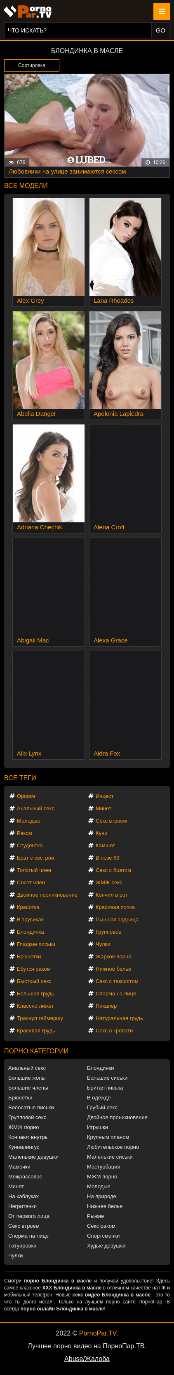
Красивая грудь (36, 1030)
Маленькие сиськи (110, 1157)
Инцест (105, 796)
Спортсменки (103, 1236)
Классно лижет (35, 1006)
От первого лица (28, 1216)
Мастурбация (103, 1167)
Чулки (103, 944)
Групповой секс (27, 1117)
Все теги (20, 777)
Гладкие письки (36, 944)
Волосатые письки (31, 1107)
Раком (24, 833)
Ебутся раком (34, 969)
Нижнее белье (113, 969)
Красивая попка (115, 907)
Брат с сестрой (35, 858)
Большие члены (28, 1088)
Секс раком (101, 1226)
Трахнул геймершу (40, 1018)
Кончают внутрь (28, 1137)
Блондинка (30, 932)
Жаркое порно (113, 956)
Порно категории (36, 1051)
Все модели (26, 185)
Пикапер (106, 1006)
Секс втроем (111, 821)
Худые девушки (106, 1246)
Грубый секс (102, 1107)
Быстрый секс (34, 981)
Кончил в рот (112, 895)
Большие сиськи (107, 1078)
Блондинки (100, 1068)
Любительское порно (113, 1147)
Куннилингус (23, 1147)
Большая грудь (35, 993)
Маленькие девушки (33, 1157)
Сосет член (31, 882)
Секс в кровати (114, 1030)
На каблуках (23, 1196)
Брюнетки (29, 956)
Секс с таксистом (117, 981)
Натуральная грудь (119, 1018)
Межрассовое (25, 1176)
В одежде (99, 1097)
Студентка (30, 845)
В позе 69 (108, 858)
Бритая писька (105, 1088)
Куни (102, 833)
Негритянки (22, 1206)
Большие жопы (27, 1078)
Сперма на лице (116, 993)
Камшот (105, 845)
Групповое (108, 932)
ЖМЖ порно (23, 1127)
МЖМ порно (102, 1176)
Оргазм (26, 796)
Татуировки (22, 1246)
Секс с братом (113, 870)
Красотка (28, 907)
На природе (101, 1196)
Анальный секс (35, 808)
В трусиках (30, 919)
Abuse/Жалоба (87, 1358)
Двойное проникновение (47, 895)
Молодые (28, 821)
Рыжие (95, 1216)
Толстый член (34, 870)
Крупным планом (108, 1137)
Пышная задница (117, 919)
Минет (103, 808)
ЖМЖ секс (109, 882)
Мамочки (19, 1167)
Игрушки (97, 1127)
